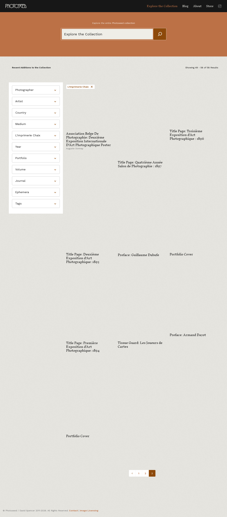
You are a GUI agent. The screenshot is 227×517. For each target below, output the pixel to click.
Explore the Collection (162, 6)
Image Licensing (89, 510)
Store (209, 6)
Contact (73, 510)
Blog (185, 6)
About (197, 6)
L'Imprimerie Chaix (80, 86)
